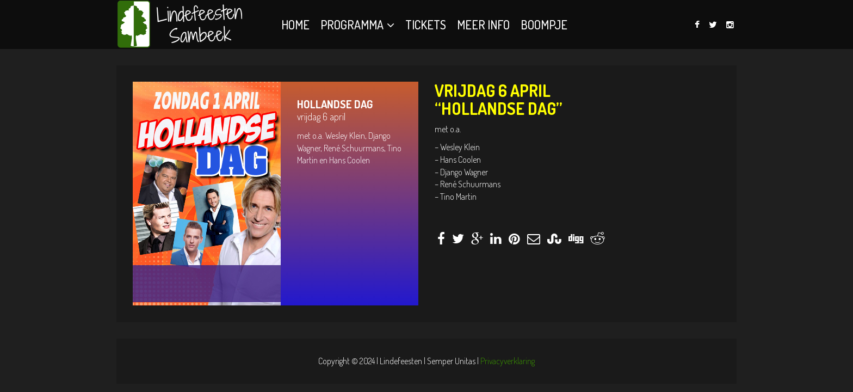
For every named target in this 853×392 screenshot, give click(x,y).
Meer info (483, 24)
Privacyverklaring (507, 361)
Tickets (425, 24)
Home (295, 24)
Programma (352, 24)
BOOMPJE (544, 24)
